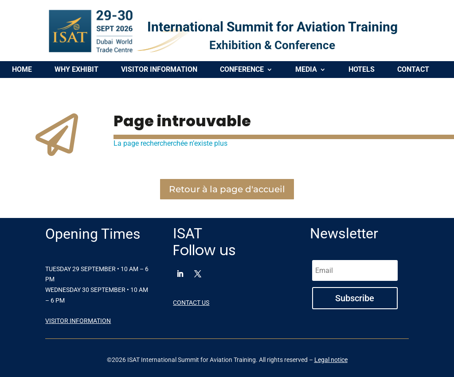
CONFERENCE (242, 70)
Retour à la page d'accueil (227, 189)
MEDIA (306, 70)
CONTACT (413, 70)
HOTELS (361, 70)
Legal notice (331, 359)
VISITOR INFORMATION (159, 70)
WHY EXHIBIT (76, 70)
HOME (22, 70)
